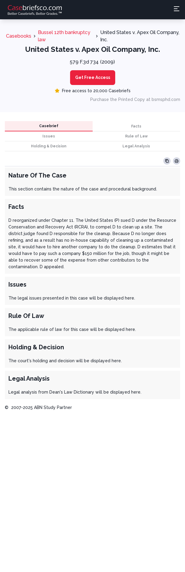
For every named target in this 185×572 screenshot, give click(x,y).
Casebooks (18, 36)
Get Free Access (92, 77)
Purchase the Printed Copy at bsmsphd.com (135, 99)
